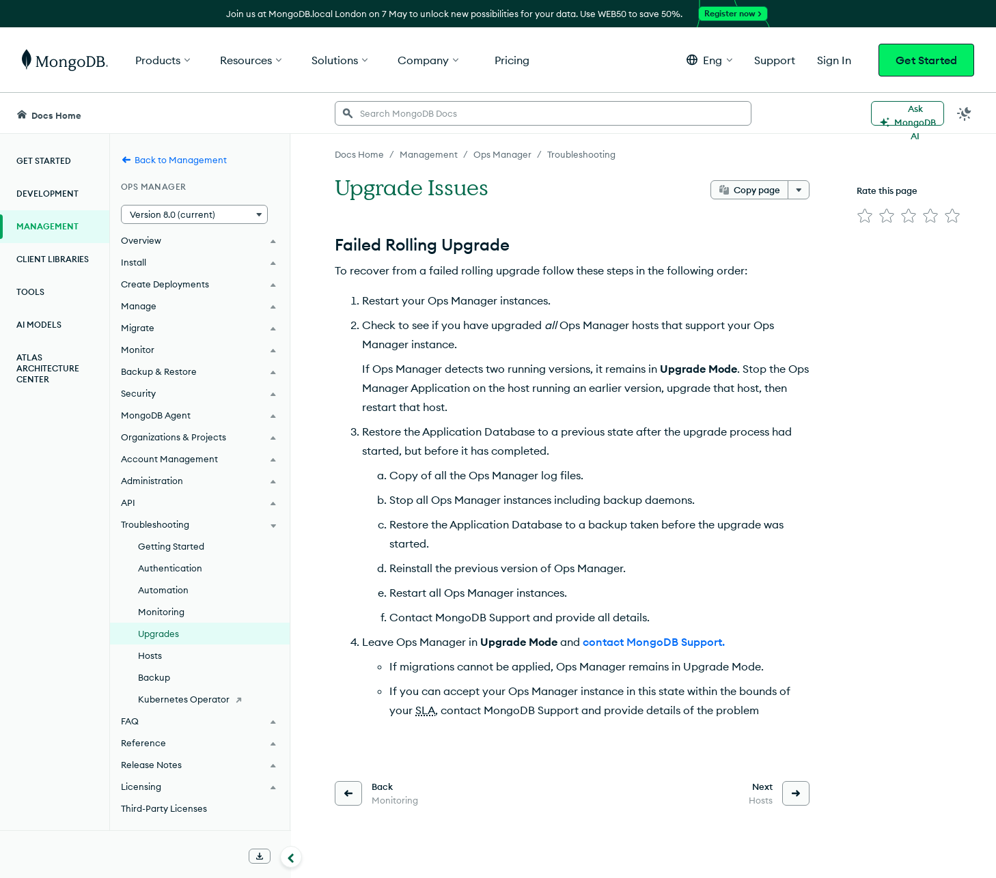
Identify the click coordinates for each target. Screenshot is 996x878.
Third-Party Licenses (164, 808)
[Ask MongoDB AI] (907, 113)
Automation (163, 589)
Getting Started (171, 546)
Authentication (170, 568)
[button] (709, 60)
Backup (154, 677)
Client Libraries (52, 259)
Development (47, 193)
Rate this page (887, 190)
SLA (425, 710)
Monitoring (161, 611)
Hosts (150, 655)
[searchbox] (543, 113)
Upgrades (158, 633)
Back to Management (174, 159)
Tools (30, 292)
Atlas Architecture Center (47, 368)
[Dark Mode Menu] (964, 113)
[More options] (799, 189)
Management (47, 226)
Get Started (926, 60)
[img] (865, 216)
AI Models (38, 325)
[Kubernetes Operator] (200, 699)
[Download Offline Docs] (260, 856)
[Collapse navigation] (291, 857)
